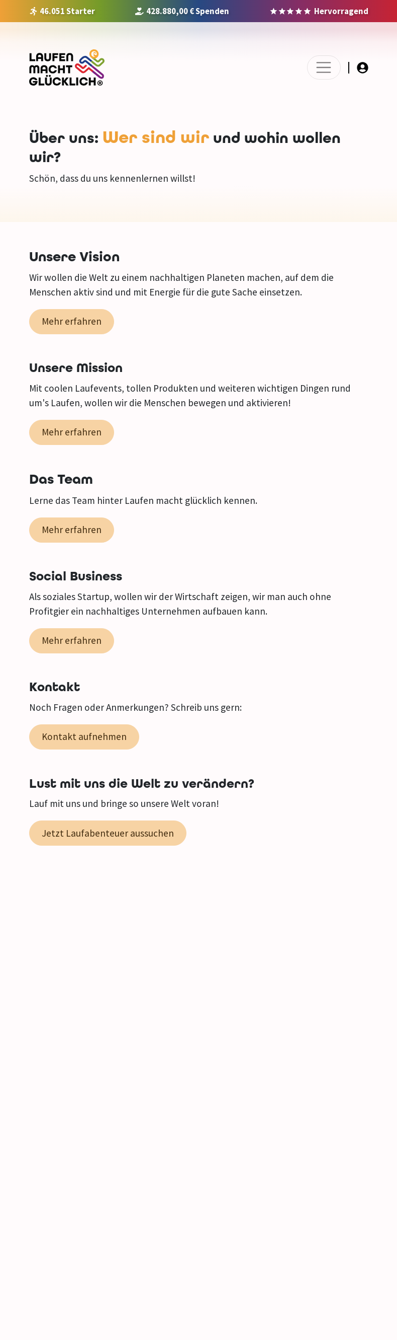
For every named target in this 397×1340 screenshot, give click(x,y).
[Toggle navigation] (324, 67)
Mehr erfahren (72, 321)
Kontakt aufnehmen (84, 736)
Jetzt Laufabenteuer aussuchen (108, 833)
